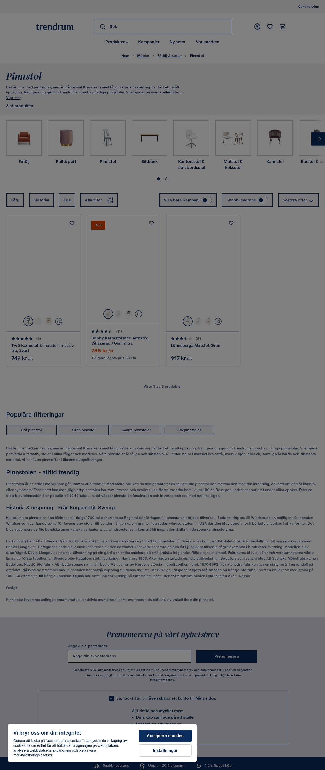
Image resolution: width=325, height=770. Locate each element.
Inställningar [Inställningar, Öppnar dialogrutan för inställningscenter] (165, 750)
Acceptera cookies (165, 736)
